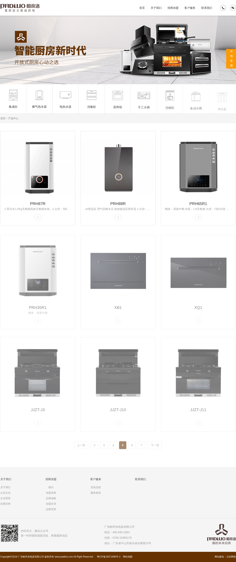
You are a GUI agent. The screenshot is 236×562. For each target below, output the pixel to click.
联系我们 (206, 7)
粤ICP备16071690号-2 (108, 556)
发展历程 (5, 503)
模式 (51, 487)
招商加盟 (173, 7)
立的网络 (231, 556)
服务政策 (96, 492)
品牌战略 (51, 498)
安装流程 (96, 487)
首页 (142, 7)
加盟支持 (51, 503)
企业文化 (5, 492)
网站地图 (127, 556)
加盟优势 (51, 492)
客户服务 (189, 7)
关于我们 (156, 7)
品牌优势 (51, 509)
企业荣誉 (5, 498)
